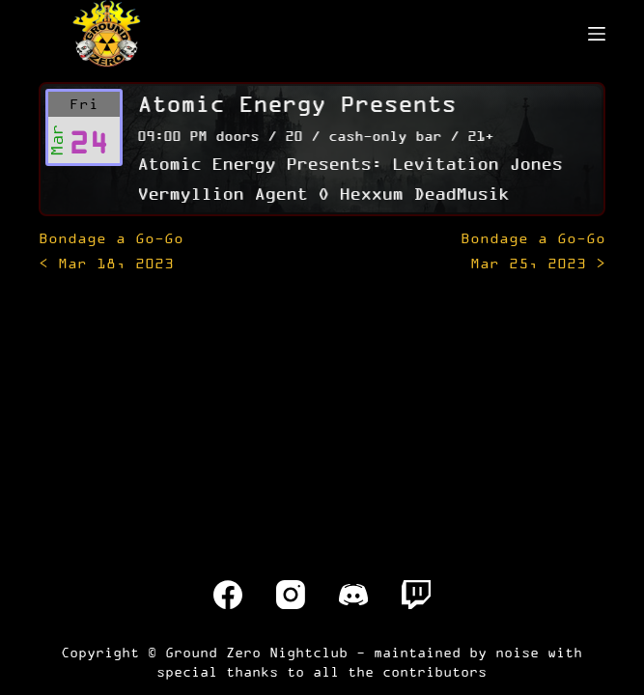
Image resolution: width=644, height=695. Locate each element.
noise (517, 652)
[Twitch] (416, 594)
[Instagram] (290, 594)
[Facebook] (227, 594)
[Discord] (353, 594)
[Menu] (596, 33)
